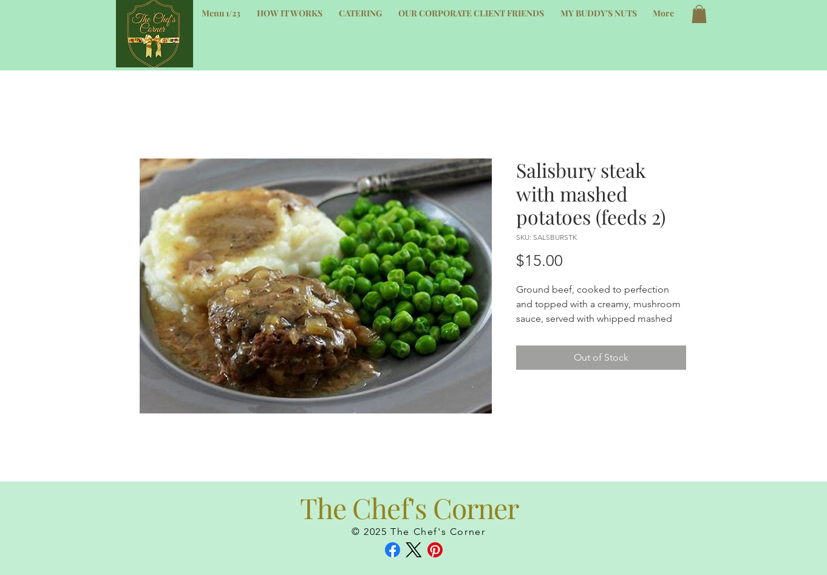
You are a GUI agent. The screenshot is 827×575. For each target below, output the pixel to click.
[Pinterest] (435, 549)
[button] (699, 14)
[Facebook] (392, 549)
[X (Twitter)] (413, 549)
